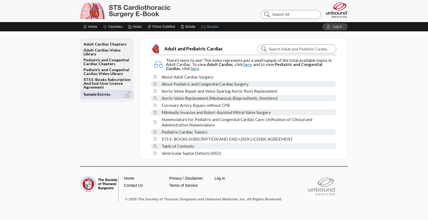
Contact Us (133, 185)
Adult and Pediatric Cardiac (187, 49)
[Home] (90, 26)
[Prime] (161, 26)
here (247, 64)
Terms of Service (183, 185)
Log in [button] (220, 178)
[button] (210, 26)
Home (129, 178)
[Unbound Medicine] (337, 10)
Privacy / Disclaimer (186, 178)
